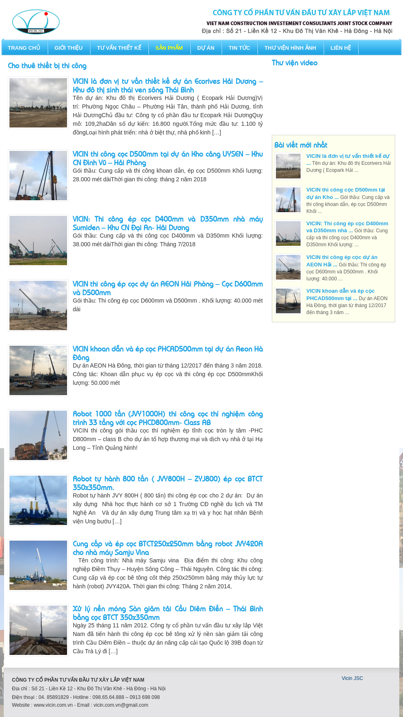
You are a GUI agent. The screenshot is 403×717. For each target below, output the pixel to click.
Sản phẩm (169, 48)
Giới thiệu (69, 48)
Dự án (206, 48)
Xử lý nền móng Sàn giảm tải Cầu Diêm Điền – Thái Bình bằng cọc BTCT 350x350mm (168, 612)
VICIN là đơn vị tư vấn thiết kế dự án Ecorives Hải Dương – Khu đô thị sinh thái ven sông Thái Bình (168, 85)
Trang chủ (24, 48)
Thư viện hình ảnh (290, 48)
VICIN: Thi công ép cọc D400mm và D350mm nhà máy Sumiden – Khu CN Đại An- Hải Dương (168, 222)
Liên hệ (341, 48)
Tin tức (239, 48)
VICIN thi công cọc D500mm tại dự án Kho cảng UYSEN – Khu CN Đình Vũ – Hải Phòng (168, 157)
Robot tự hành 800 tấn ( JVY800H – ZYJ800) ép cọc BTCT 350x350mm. (168, 482)
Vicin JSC (352, 678)
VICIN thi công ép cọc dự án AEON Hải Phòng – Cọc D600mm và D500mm (168, 287)
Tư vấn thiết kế (119, 48)
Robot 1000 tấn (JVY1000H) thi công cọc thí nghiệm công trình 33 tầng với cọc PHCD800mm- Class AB (168, 417)
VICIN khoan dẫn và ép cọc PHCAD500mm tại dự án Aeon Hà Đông (168, 352)
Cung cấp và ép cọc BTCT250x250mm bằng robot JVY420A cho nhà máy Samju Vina (168, 547)
